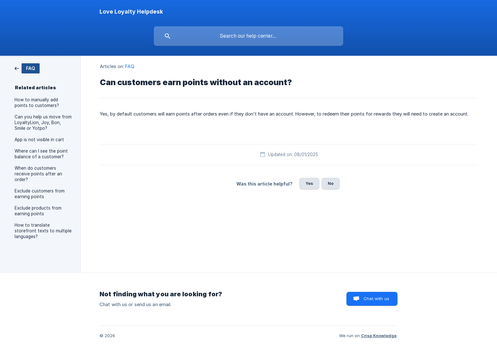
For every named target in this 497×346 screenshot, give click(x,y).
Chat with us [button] (376, 298)
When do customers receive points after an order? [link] (38, 174)
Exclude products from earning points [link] (38, 210)
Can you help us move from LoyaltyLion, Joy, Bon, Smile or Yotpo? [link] (43, 122)
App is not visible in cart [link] (39, 139)
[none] (131, 12)
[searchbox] (248, 36)
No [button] (330, 183)
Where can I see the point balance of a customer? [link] (41, 153)
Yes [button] (309, 183)
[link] (27, 68)
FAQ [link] (129, 66)
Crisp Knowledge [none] (379, 335)
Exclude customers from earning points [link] (40, 193)
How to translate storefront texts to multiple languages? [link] (43, 231)
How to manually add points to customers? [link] (37, 102)
